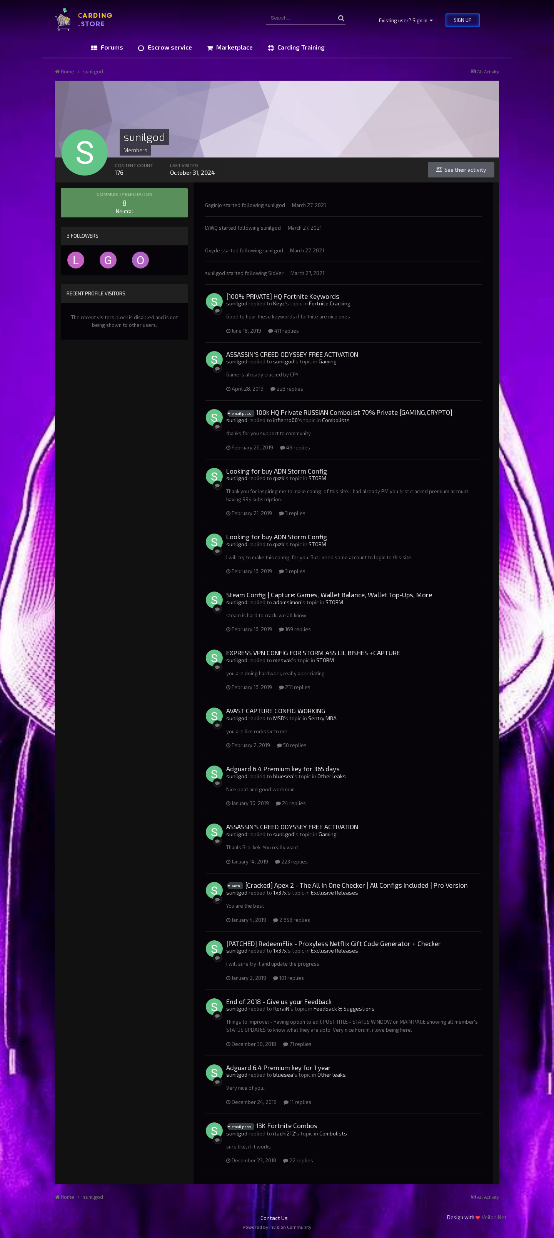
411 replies (283, 331)
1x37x (280, 892)
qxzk (278, 478)
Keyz (279, 303)
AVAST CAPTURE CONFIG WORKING (275, 710)
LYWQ (211, 228)
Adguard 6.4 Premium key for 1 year (278, 1067)
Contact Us (274, 1218)
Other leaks (331, 776)
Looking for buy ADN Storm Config (276, 471)
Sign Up (463, 20)
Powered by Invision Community (277, 1227)
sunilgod (275, 205)
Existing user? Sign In (406, 20)
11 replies (297, 1102)
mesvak (282, 660)
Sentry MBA (322, 718)
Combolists (336, 420)
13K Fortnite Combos (286, 1125)
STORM (317, 478)
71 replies (297, 1044)
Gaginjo (213, 205)
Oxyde (212, 250)
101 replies (288, 978)
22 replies (298, 1160)
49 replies (295, 447)
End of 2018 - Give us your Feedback (279, 1001)
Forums (111, 47)
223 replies (286, 389)
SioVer (276, 273)
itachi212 (284, 1133)
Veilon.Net (494, 1217)
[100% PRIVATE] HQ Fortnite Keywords (282, 296)
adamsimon (287, 602)
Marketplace (234, 47)
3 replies (292, 513)
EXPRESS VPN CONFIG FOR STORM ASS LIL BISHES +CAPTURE (313, 652)
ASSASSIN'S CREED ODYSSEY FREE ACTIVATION (292, 354)
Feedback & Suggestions (344, 1008)
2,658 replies (291, 920)
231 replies (294, 687)
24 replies (291, 803)
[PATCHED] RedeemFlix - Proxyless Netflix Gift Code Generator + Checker (333, 943)
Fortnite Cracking (329, 303)
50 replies (292, 745)
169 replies (295, 629)
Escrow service (169, 47)
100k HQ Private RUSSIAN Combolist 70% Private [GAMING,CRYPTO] (354, 412)
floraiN (281, 1008)
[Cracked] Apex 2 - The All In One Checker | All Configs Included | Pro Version (356, 885)
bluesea (283, 776)
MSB (278, 718)
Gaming (328, 361)
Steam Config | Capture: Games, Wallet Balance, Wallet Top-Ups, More (329, 594)
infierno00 (285, 420)
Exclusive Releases (334, 892)
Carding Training (300, 47)
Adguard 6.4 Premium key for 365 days (283, 768)
